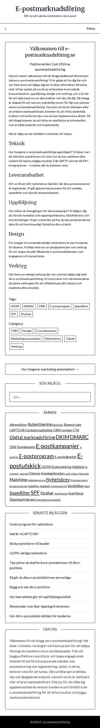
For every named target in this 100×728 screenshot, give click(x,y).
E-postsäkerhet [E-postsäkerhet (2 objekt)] (65, 457)
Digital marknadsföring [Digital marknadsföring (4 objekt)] (32, 437)
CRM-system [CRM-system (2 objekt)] (62, 430)
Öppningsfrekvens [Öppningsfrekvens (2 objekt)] (23, 499)
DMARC (29, 306)
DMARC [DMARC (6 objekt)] (79, 437)
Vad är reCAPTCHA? (24, 534)
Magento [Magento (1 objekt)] (84, 473)
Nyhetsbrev (53, 338)
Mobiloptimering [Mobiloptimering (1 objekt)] (37, 480)
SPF (13, 314)
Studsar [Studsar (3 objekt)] (47, 493)
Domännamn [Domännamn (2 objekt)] (26, 447)
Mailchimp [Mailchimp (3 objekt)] (18, 479)
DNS (42, 306)
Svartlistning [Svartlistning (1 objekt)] (61, 493)
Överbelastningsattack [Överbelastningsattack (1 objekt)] (48, 499)
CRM (14, 331)
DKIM (15, 306)
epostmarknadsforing (50, 69)
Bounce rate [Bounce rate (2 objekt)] (72, 424)
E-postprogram (60, 306)
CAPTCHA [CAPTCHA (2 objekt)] (17, 430)
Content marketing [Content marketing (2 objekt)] (39, 430)
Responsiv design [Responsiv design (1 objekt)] (19, 486)
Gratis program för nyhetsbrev (31, 524)
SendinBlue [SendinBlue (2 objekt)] (75, 486)
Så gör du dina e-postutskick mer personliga (40, 577)
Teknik (70, 338)
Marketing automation (26, 338)
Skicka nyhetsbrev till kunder (30, 543)
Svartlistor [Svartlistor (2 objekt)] (76, 493)
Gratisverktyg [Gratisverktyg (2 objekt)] (61, 467)
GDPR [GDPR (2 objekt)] (46, 467)
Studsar (26, 314)
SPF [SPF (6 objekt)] (35, 492)
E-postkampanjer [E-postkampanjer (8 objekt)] (57, 445)
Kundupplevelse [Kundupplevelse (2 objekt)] (52, 473)
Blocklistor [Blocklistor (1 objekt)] (57, 424)
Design (27, 331)
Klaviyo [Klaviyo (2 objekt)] (34, 473)
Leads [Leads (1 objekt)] (67, 473)
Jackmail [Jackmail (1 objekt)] (24, 473)
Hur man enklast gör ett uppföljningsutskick (40, 597)
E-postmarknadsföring (50, 9)
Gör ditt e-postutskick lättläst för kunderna (40, 616)
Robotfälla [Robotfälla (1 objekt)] (45, 486)
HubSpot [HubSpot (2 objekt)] (78, 467)
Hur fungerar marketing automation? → (50, 369)
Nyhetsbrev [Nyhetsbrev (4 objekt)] (58, 479)
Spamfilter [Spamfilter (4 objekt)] (20, 492)
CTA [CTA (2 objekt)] (76, 430)
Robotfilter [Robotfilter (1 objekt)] (34, 486)
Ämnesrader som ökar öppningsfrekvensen (39, 606)
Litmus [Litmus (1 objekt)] (75, 473)
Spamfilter (81, 306)
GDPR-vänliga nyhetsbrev (28, 553)
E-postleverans (46, 331)
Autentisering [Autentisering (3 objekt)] (40, 424)
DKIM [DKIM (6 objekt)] (62, 437)
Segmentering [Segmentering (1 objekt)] (59, 486)
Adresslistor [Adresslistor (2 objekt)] (18, 424)
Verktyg (16, 346)
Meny (91, 28)
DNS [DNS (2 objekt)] (13, 447)
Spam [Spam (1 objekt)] (87, 486)
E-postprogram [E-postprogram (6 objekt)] (36, 456)
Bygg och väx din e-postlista (30, 587)
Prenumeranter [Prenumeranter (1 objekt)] (79, 480)
